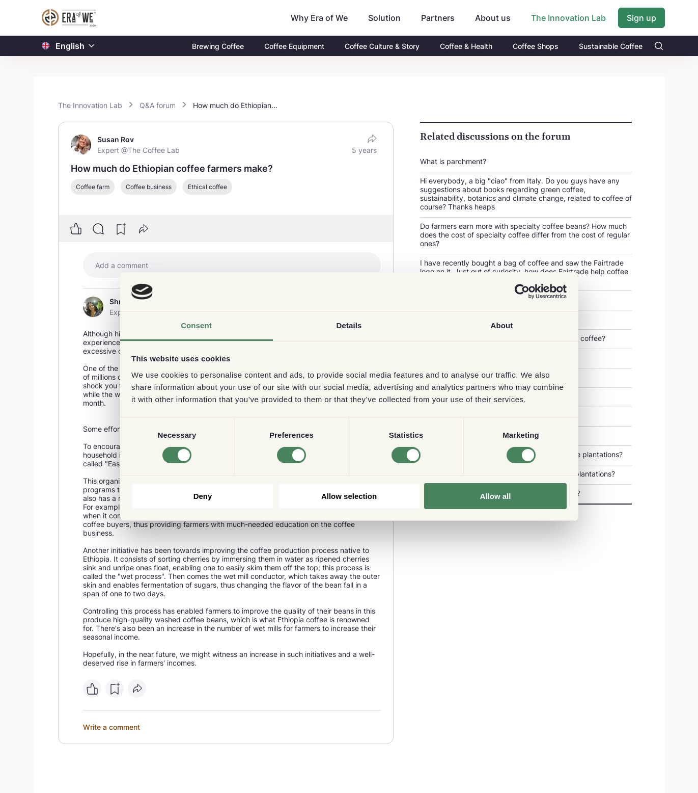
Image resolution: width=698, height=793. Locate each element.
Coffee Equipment (294, 46)
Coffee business (149, 187)
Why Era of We (319, 18)
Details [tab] (349, 325)
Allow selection (349, 496)
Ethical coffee (207, 187)
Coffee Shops (536, 46)
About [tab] (502, 325)
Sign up (641, 18)
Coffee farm (92, 187)
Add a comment (121, 265)
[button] (92, 46)
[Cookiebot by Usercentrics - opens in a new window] (522, 291)
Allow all (495, 496)
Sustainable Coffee (611, 46)
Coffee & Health (466, 46)
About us (493, 18)
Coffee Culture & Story (382, 46)
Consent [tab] (196, 325)
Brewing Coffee (218, 46)
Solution (384, 18)
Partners (438, 18)
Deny (202, 496)
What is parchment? (453, 161)
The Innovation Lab (568, 18)
